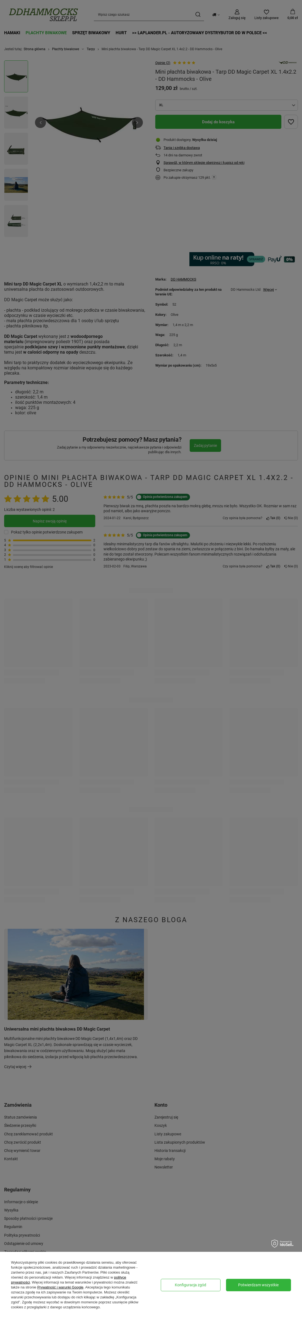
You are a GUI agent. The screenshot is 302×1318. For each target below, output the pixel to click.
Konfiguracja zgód (190, 1285)
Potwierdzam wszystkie (258, 1285)
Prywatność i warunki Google (60, 1287)
